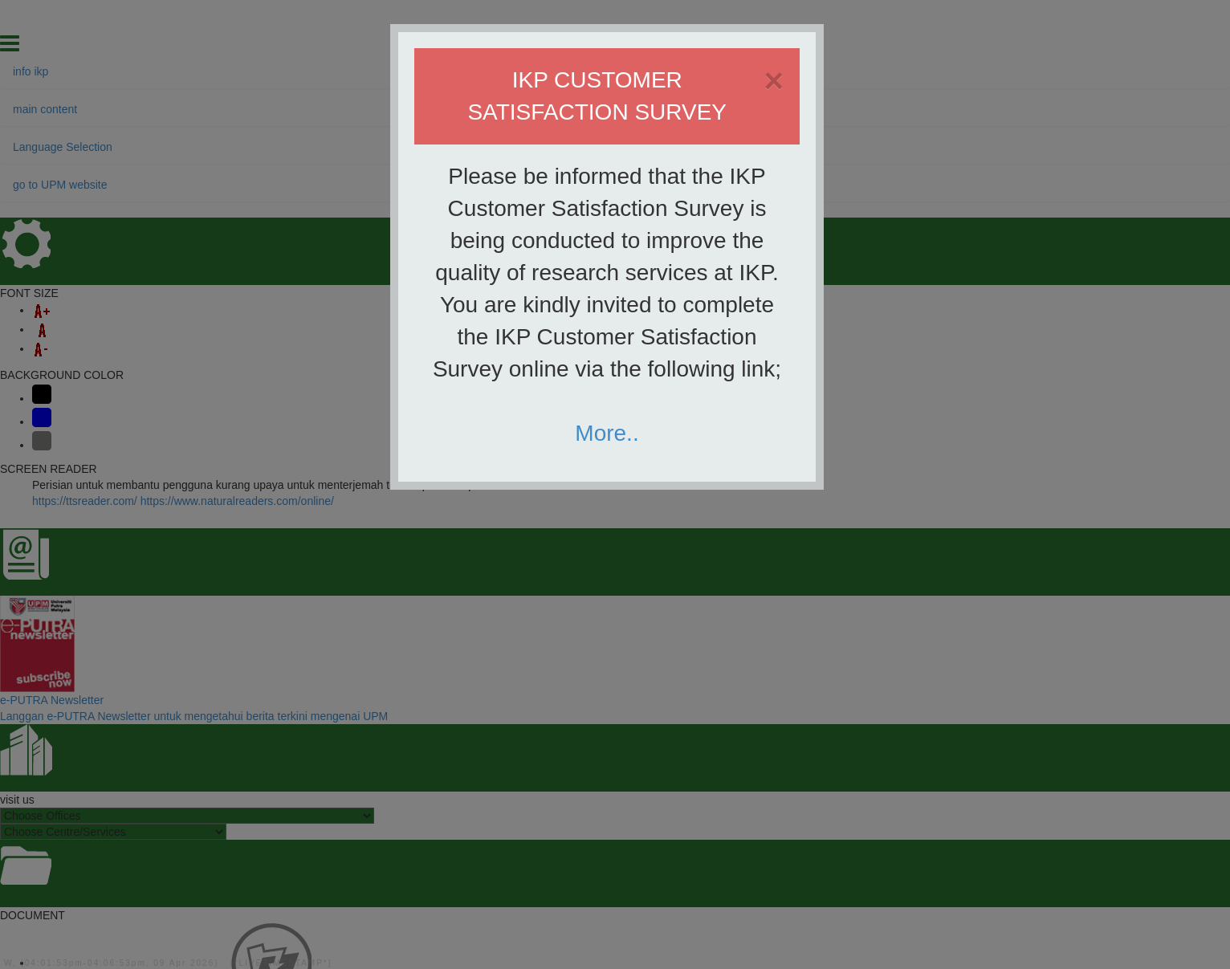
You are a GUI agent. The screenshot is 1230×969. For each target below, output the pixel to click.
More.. (606, 433)
